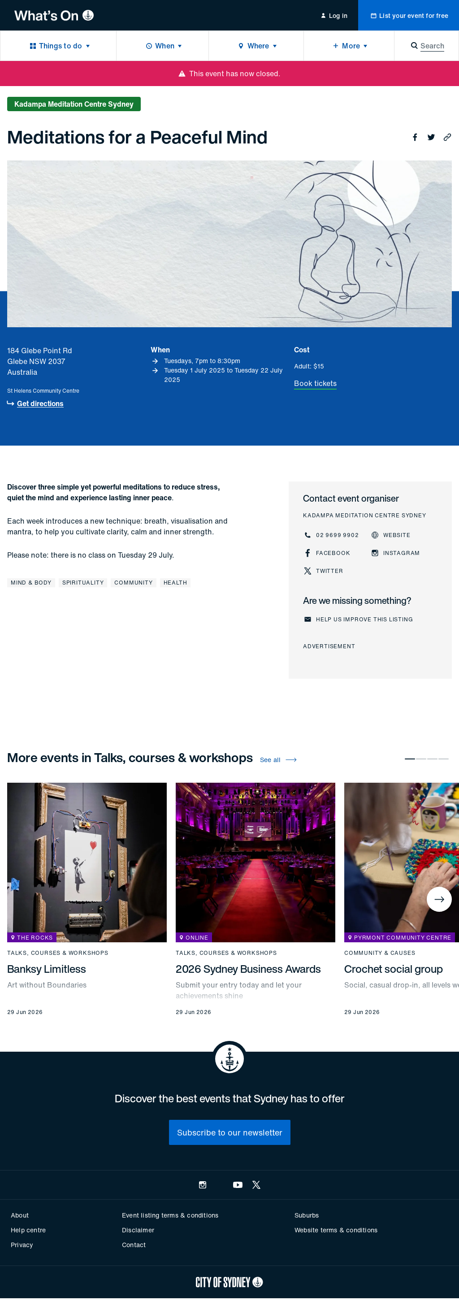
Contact (134, 1244)
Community (133, 582)
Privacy (22, 1244)
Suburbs (306, 1215)
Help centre (28, 1230)
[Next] (439, 899)
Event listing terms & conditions (170, 1215)
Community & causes (379, 953)
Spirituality (83, 582)
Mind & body (31, 582)
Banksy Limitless (46, 969)
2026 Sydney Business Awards (248, 969)
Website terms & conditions (335, 1230)
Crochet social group (393, 969)
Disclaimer (138, 1230)
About (20, 1215)
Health (175, 582)
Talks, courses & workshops (57, 953)
